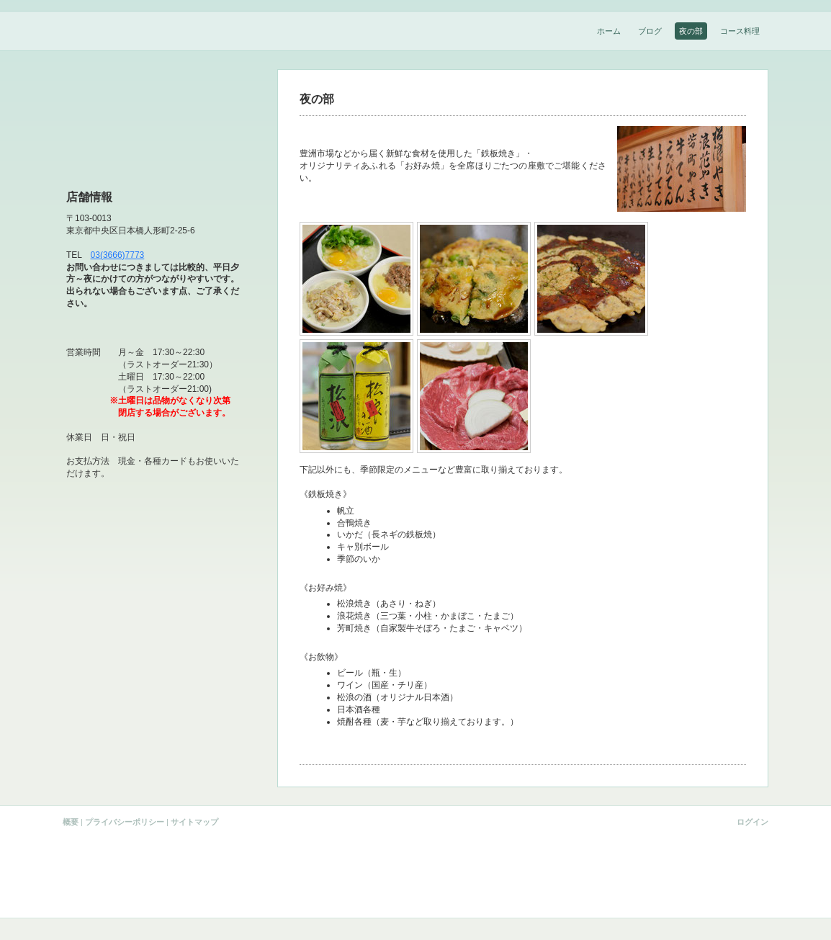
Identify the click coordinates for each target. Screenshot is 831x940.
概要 (70, 822)
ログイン (752, 822)
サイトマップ (194, 822)
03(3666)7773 (118, 255)
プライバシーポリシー (124, 822)
